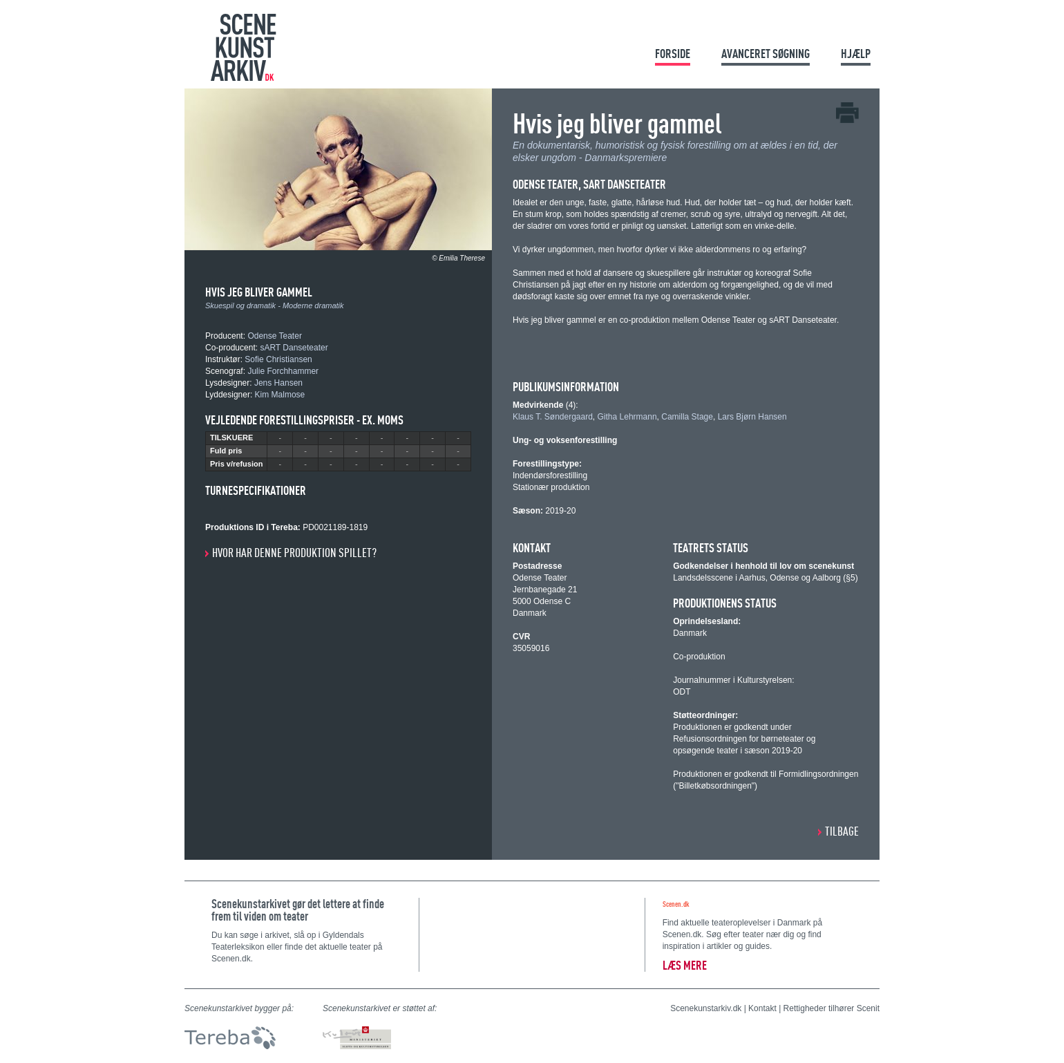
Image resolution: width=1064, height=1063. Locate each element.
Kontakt (762, 1008)
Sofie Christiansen (278, 359)
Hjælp (856, 53)
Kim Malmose (280, 394)
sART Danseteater (293, 347)
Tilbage (842, 831)
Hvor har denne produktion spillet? (294, 552)
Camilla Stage (687, 417)
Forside (672, 53)
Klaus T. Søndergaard (553, 417)
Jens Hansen (278, 383)
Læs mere (685, 965)
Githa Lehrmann (627, 417)
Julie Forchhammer (283, 371)
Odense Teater (274, 336)
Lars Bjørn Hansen (752, 417)
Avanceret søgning (765, 53)
